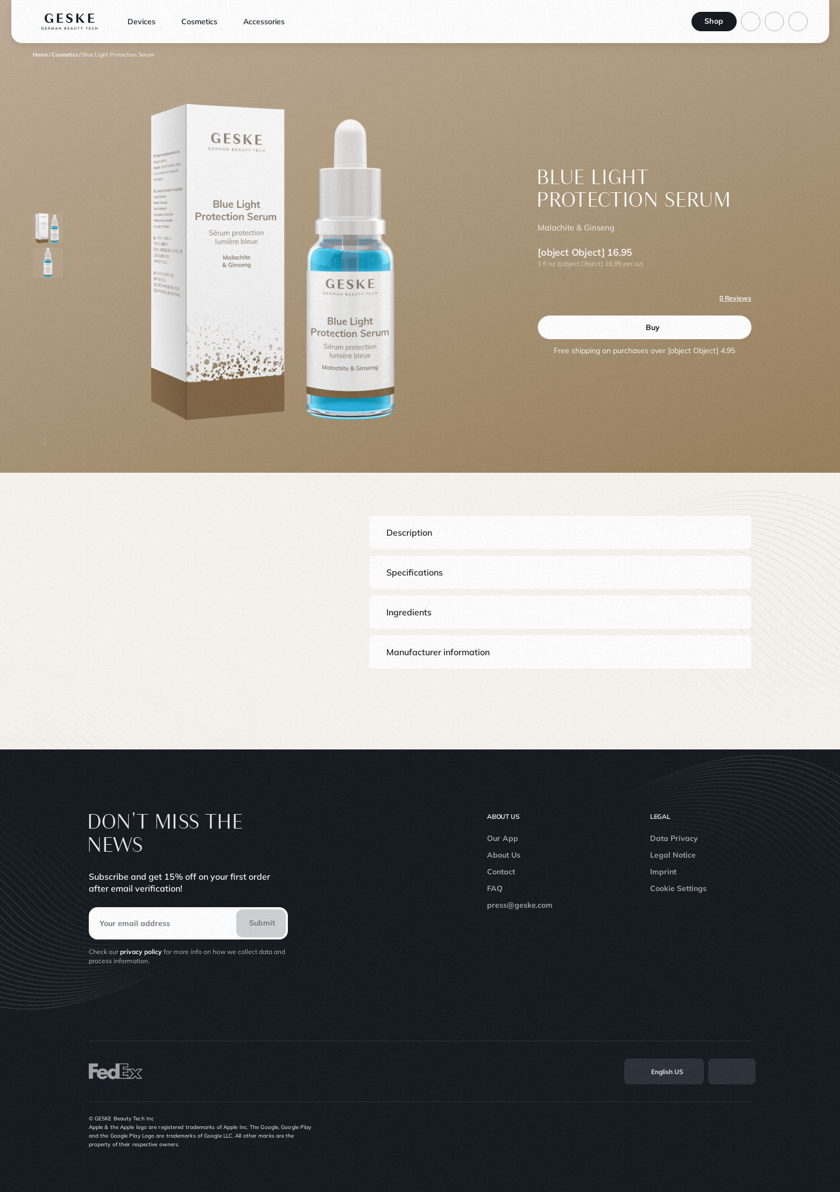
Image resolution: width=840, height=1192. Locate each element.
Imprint (663, 872)
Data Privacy (674, 838)
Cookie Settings (678, 888)
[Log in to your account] (750, 21)
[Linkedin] (746, 1132)
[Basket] (798, 21)
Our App (502, 838)
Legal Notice (673, 855)
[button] (560, 532)
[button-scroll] (42, 441)
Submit (262, 923)
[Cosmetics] (65, 55)
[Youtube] (722, 1132)
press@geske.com (520, 905)
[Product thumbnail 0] (48, 228)
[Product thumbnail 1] (48, 263)
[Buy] (644, 327)
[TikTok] (698, 1132)
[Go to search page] (774, 21)
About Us (503, 855)
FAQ (495, 888)
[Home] (40, 55)
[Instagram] (675, 1132)
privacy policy (141, 952)
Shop (714, 21)
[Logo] (69, 21)
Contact (501, 872)
